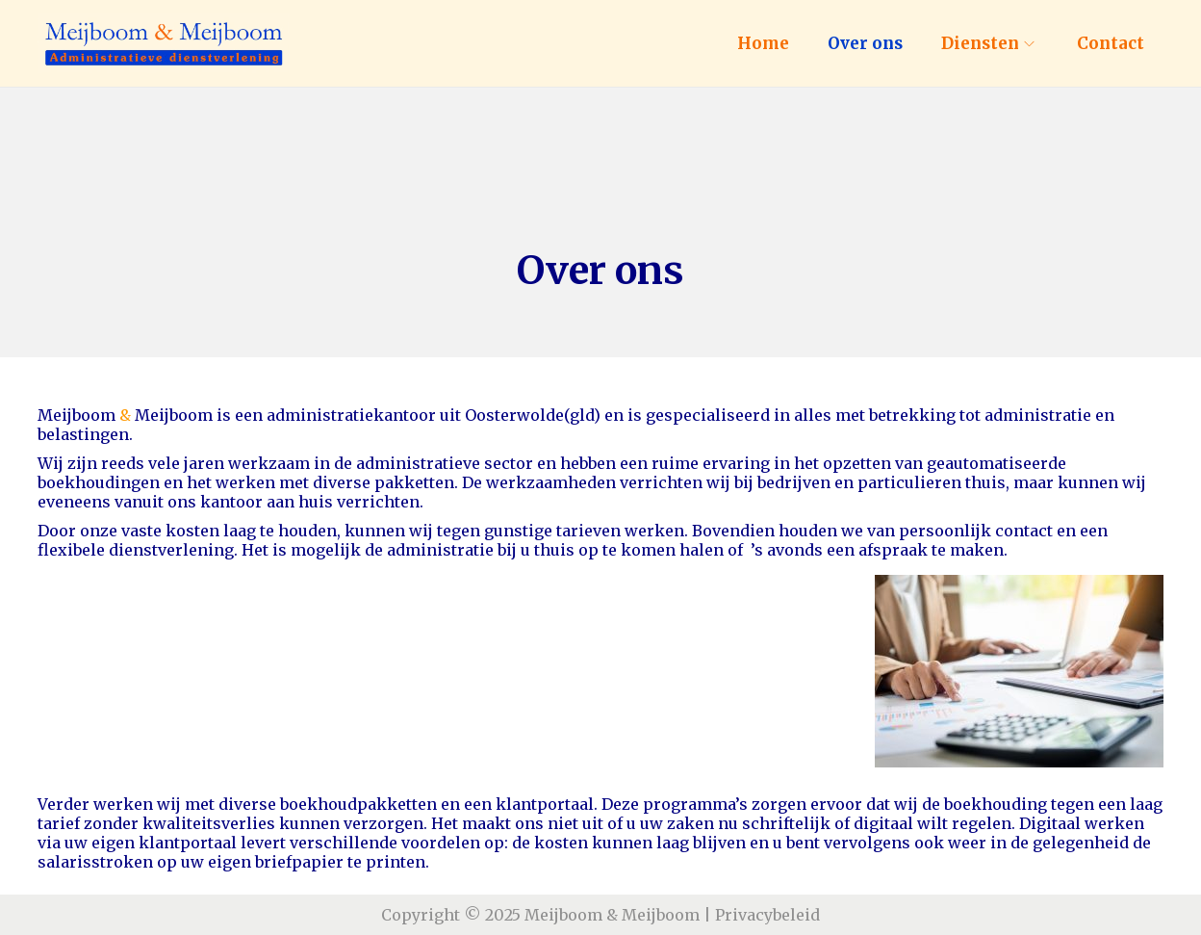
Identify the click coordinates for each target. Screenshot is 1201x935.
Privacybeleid (767, 914)
